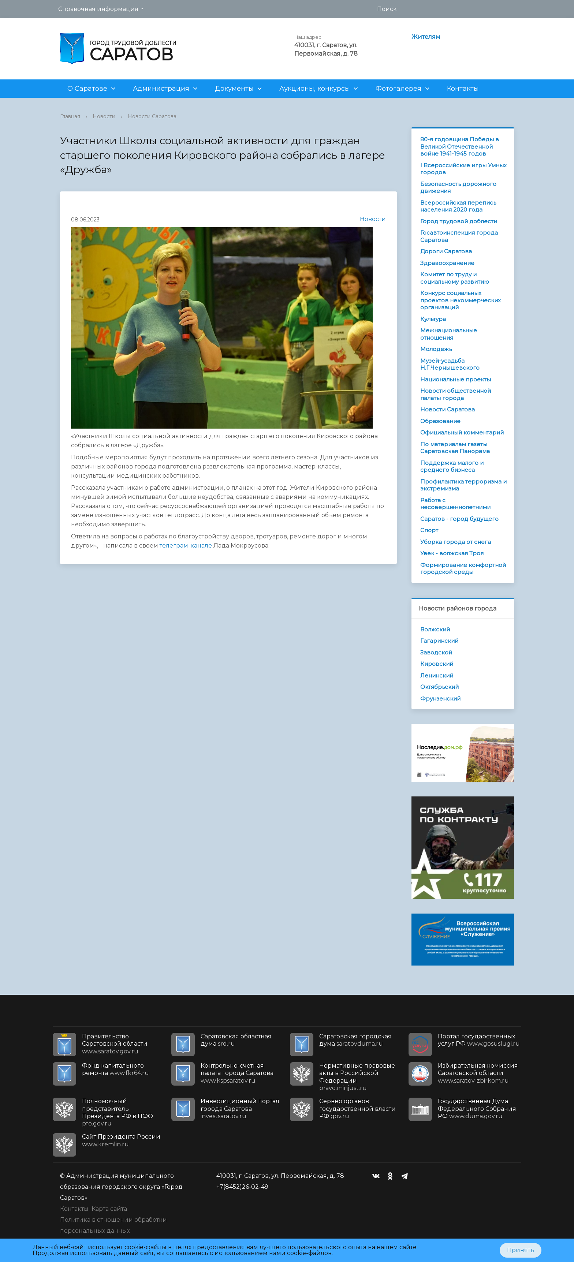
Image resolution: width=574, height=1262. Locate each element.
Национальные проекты (455, 379)
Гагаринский (439, 640)
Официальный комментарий (462, 432)
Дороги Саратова (446, 251)
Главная (70, 116)
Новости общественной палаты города (455, 394)
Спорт (429, 530)
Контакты (463, 89)
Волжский (435, 629)
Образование (440, 421)
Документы (234, 89)
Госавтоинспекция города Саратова (459, 236)
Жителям (425, 36)
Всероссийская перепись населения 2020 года (458, 206)
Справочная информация (98, 8)
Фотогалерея (398, 89)
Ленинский (436, 675)
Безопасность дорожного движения (458, 187)
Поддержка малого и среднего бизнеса (452, 466)
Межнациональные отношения (448, 334)
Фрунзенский (440, 698)
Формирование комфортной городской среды (463, 568)
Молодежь (436, 349)
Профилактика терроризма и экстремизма (463, 485)
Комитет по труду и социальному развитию (454, 278)
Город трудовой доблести (458, 221)
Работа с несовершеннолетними (455, 504)
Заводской (436, 652)
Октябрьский (439, 686)
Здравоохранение (447, 263)
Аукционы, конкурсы (314, 89)
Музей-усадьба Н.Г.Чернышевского (450, 364)
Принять (520, 1250)
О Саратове (87, 89)
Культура (433, 319)
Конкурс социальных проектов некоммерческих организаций (460, 300)
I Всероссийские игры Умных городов (463, 169)
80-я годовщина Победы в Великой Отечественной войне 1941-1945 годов (459, 146)
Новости (104, 116)
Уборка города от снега (455, 541)
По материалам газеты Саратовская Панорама (455, 448)
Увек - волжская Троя (452, 553)
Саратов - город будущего (459, 518)
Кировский (436, 663)
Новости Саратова (152, 116)
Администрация (161, 89)
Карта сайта (109, 1208)
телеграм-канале (185, 545)
